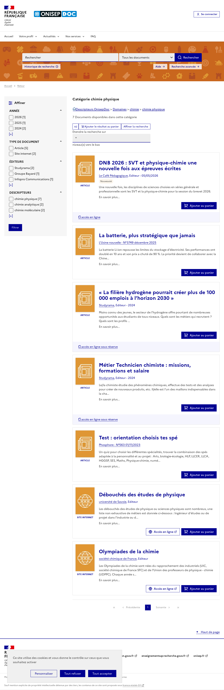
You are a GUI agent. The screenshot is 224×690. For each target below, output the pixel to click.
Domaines (120, 109)
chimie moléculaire (28, 210)
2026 (18, 117)
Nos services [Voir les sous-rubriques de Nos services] (73, 36)
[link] (114, 607)
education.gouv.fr (123, 656)
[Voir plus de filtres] (11, 134)
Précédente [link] (133, 607)
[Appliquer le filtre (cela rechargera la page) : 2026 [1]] (20, 117)
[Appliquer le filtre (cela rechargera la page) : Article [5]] (21, 148)
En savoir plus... (109, 197)
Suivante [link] (161, 607)
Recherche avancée (184, 67)
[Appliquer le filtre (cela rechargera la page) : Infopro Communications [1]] (34, 179)
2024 (18, 128)
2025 (18, 123)
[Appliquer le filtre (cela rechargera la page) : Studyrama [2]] (24, 167)
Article (19, 148)
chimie (134, 109)
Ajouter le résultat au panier (102, 127)
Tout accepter (102, 673)
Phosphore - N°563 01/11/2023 (119, 445)
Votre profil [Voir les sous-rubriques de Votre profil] (26, 36)
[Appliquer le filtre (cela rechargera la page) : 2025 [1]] (20, 122)
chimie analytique (27, 204)
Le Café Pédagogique (113, 175)
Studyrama (23, 168)
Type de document (24, 142)
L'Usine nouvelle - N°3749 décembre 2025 (127, 242)
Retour (21, 86)
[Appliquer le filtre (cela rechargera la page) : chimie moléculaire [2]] (30, 210)
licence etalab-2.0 (132, 685)
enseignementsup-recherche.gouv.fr (164, 656)
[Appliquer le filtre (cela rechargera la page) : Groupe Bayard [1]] (27, 173)
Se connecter (209, 14)
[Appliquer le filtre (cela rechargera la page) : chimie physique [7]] (28, 198)
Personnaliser (44, 673)
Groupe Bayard (25, 173)
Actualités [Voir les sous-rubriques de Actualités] (49, 36)
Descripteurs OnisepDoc (92, 109)
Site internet (23, 153)
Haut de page (210, 632)
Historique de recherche (39, 67)
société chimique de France (118, 558)
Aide (158, 67)
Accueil (8, 36)
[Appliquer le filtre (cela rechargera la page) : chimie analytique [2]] (29, 204)
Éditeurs (16, 161)
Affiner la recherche (135, 127)
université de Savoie (112, 502)
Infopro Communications (32, 179)
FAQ (93, 36)
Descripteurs (20, 192)
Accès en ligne (163, 532)
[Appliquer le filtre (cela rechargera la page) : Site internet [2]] (25, 153)
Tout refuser (72, 673)
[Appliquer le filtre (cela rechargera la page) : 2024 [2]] (20, 128)
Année (14, 111)
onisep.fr (198, 656)
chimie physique (26, 199)
